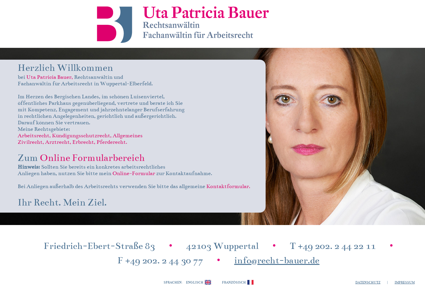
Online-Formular (133, 174)
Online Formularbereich (92, 159)
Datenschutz (367, 282)
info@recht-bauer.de (276, 261)
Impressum (405, 282)
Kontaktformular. (228, 187)
